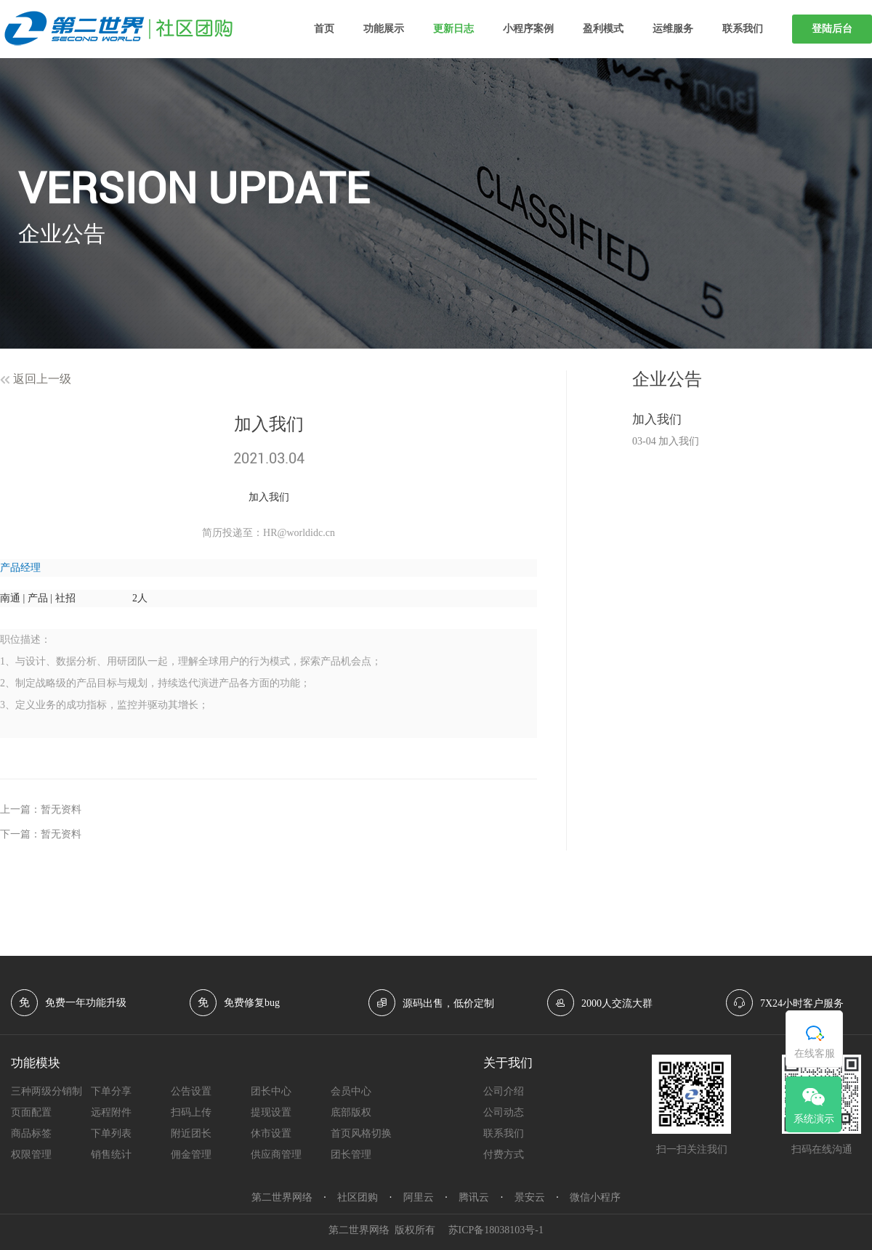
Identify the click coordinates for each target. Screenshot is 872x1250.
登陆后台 (832, 28)
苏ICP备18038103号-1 (496, 1230)
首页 (324, 28)
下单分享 (111, 1091)
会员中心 (351, 1091)
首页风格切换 (361, 1133)
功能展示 (383, 28)
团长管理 (351, 1154)
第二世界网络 (281, 1197)
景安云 (529, 1197)
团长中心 (271, 1091)
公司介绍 (503, 1091)
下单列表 (111, 1133)
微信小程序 (595, 1197)
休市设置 (271, 1133)
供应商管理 (276, 1154)
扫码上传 (191, 1112)
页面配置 (31, 1112)
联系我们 (742, 28)
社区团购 (357, 1197)
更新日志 (453, 28)
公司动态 (503, 1112)
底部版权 (351, 1112)
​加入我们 (657, 419)
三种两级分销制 (46, 1091)
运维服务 (673, 28)
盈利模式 (603, 28)
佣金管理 (191, 1154)
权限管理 (31, 1154)
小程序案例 (528, 28)
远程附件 (111, 1112)
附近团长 (191, 1133)
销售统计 (111, 1154)
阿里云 (418, 1197)
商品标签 (31, 1133)
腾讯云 (474, 1197)
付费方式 (503, 1154)
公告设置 (191, 1091)
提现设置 (271, 1112)
